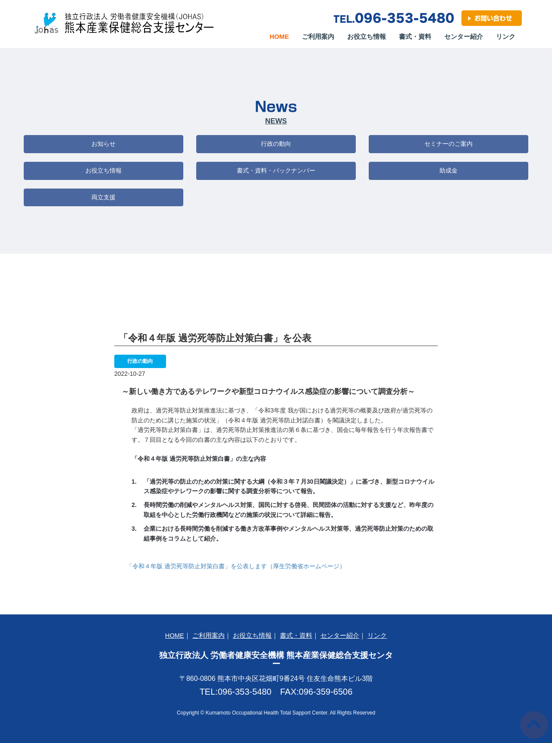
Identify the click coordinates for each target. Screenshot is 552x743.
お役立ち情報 (366, 36)
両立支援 (103, 197)
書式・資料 (415, 36)
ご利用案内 (318, 36)
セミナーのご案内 (448, 143)
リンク (505, 36)
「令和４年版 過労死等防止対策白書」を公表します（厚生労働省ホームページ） (235, 566)
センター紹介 (463, 36)
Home (282, 36)
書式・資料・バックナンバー (276, 170)
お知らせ (103, 143)
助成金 (448, 170)
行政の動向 (276, 143)
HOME (174, 635)
